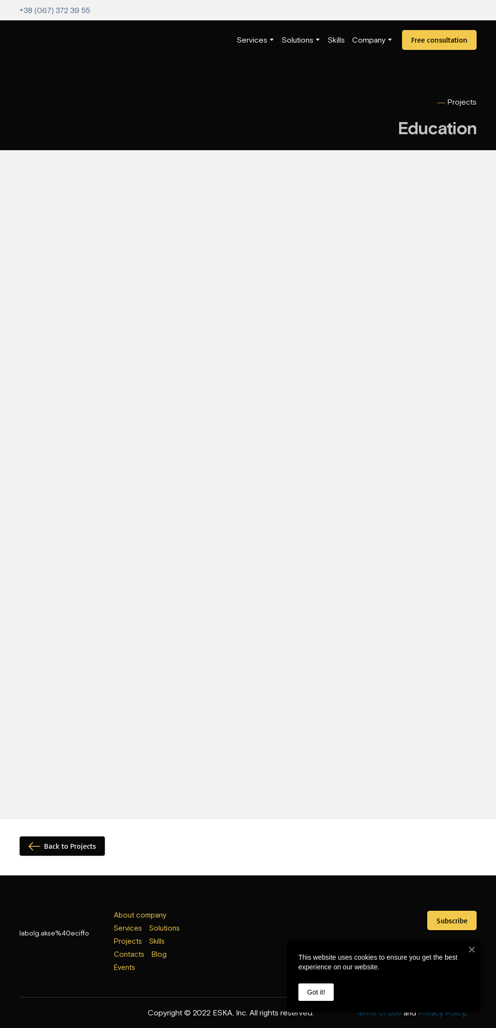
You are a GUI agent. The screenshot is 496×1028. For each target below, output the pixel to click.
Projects (128, 941)
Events (124, 967)
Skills (336, 39)
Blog (159, 954)
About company (140, 915)
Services (251, 39)
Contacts (129, 954)
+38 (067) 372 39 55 (54, 10)
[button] (439, 40)
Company (369, 39)
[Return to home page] (39, 40)
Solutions (297, 39)
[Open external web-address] (248, 925)
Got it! (316, 992)
